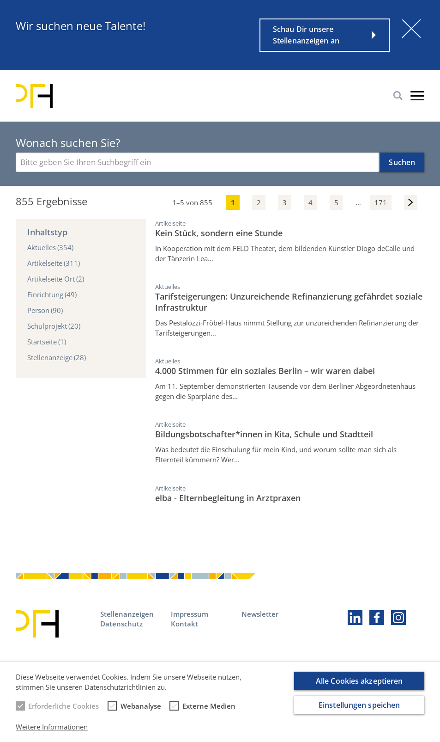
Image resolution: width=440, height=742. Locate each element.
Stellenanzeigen (127, 614)
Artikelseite (53, 263)
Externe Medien (208, 712)
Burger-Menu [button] (417, 95)
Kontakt (184, 623)
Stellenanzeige (56, 357)
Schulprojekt (53, 326)
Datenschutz (121, 623)
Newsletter (259, 614)
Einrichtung (52, 294)
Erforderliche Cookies (63, 712)
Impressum (189, 614)
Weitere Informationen (52, 732)
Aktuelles (50, 247)
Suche (398, 95)
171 (380, 202)
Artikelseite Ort (55, 279)
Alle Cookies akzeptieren (359, 687)
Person (45, 310)
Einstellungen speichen (359, 711)
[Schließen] (411, 28)
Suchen (402, 162)
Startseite (46, 342)
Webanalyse (141, 712)
